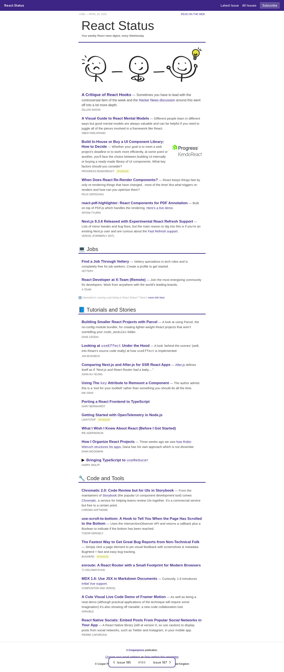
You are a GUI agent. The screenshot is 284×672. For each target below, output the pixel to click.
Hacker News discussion (157, 100)
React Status (14, 5)
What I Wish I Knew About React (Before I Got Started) (129, 427)
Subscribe (269, 5)
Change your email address (122, 656)
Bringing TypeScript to (117, 459)
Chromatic (89, 499)
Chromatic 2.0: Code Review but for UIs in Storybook (128, 489)
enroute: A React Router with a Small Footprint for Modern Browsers (141, 564)
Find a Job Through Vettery (105, 261)
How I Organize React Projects (108, 441)
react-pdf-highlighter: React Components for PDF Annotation (135, 203)
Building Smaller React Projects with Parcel (119, 322)
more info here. (156, 297)
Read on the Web (193, 14)
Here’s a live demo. (160, 208)
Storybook (109, 494)
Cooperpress (136, 649)
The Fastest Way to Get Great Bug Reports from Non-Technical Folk (140, 541)
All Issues (249, 5)
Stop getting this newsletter (161, 656)
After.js (180, 364)
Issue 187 (162, 662)
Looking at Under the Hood (116, 345)
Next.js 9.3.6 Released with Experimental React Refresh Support (137, 221)
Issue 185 (122, 662)
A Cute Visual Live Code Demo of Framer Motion (124, 596)
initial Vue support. (95, 582)
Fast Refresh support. (163, 231)
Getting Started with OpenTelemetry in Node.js (122, 414)
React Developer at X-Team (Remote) (114, 279)
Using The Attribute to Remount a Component (125, 382)
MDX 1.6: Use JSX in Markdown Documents (119, 578)
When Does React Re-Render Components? (120, 180)
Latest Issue (230, 5)
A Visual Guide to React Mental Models (115, 118)
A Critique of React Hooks (106, 94)
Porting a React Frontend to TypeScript (116, 401)
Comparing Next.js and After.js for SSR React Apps (126, 364)
